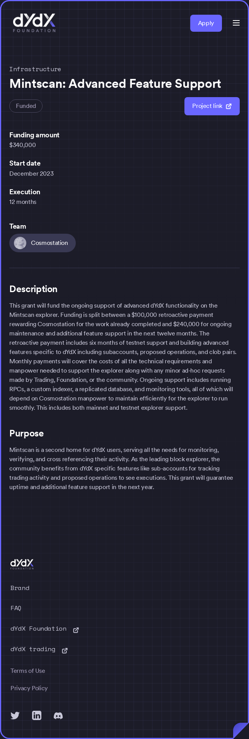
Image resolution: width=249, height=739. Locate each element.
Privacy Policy (29, 688)
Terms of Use (27, 670)
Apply (206, 23)
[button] (236, 23)
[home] (32, 23)
